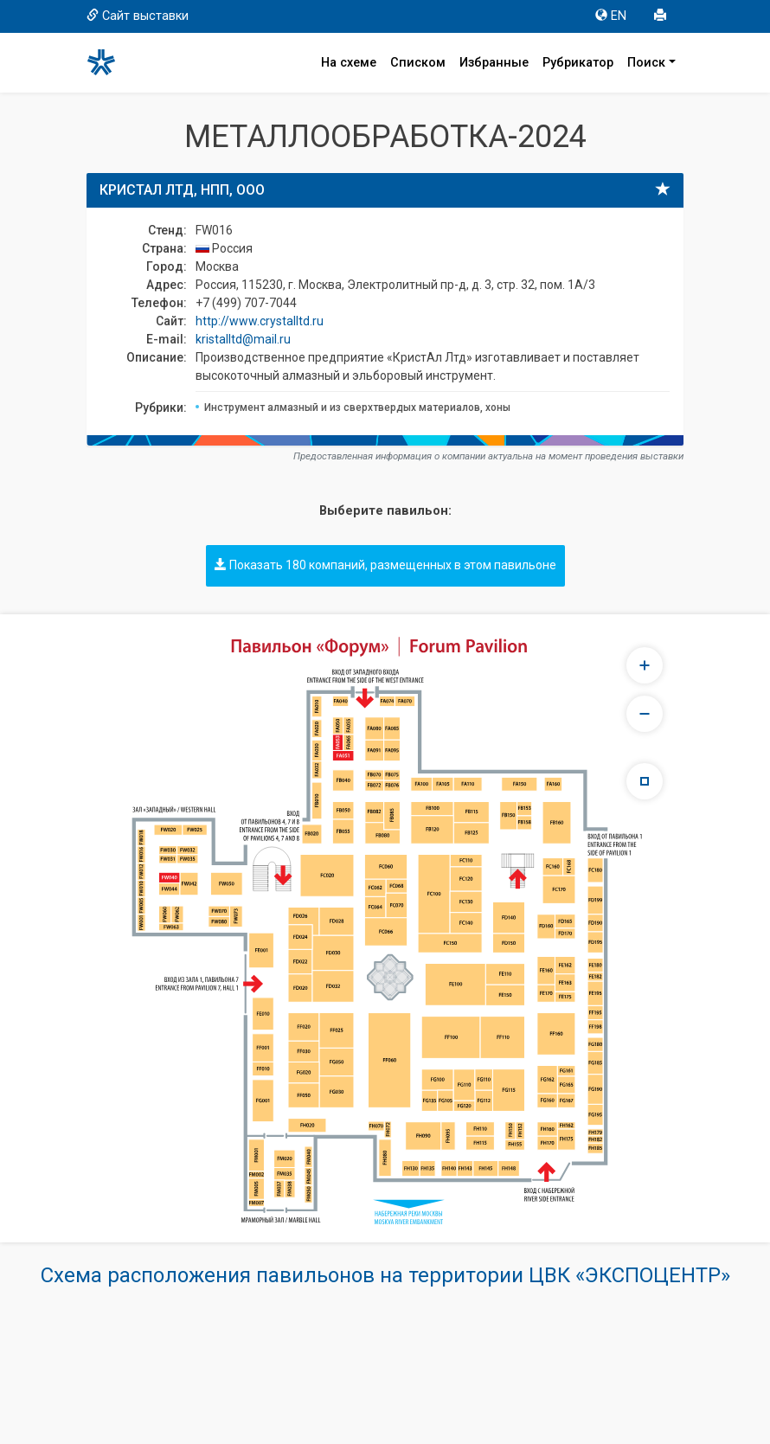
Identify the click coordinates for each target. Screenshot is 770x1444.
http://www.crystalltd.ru (260, 321)
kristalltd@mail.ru (243, 339)
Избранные (494, 62)
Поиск (646, 62)
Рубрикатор (577, 62)
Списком (418, 62)
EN (610, 16)
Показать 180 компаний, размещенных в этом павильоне (385, 565)
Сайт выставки (138, 16)
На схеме (348, 62)
